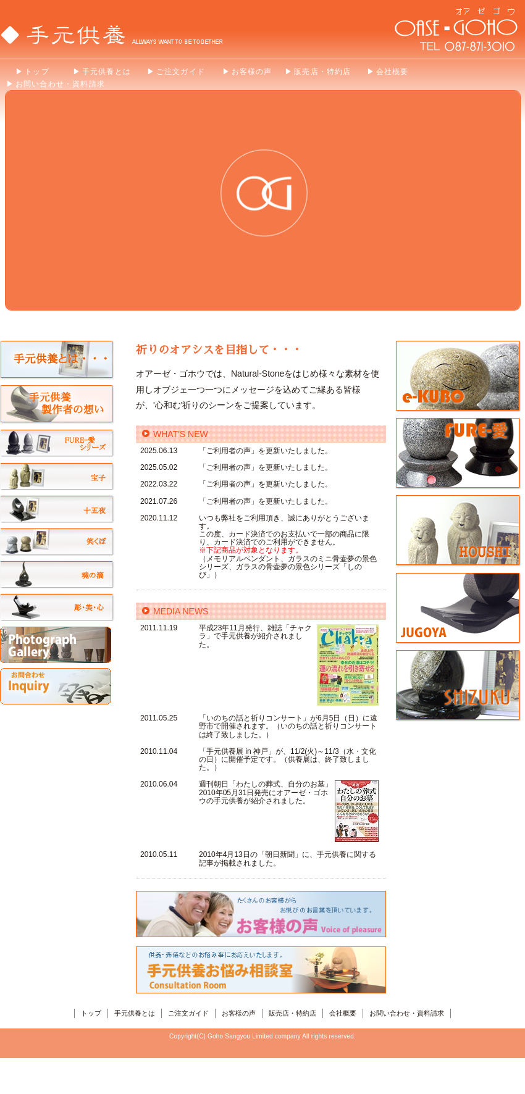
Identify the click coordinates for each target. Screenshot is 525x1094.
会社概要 (342, 1013)
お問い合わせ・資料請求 (406, 1013)
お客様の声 (239, 1013)
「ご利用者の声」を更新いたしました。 (265, 450)
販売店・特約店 (292, 1013)
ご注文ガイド (188, 1013)
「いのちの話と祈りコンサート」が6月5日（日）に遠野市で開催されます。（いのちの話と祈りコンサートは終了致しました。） (288, 726)
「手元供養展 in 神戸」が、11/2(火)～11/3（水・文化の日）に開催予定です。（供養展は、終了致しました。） (287, 759)
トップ (91, 1013)
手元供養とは (134, 1013)
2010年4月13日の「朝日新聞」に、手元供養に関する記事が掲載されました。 (287, 858)
